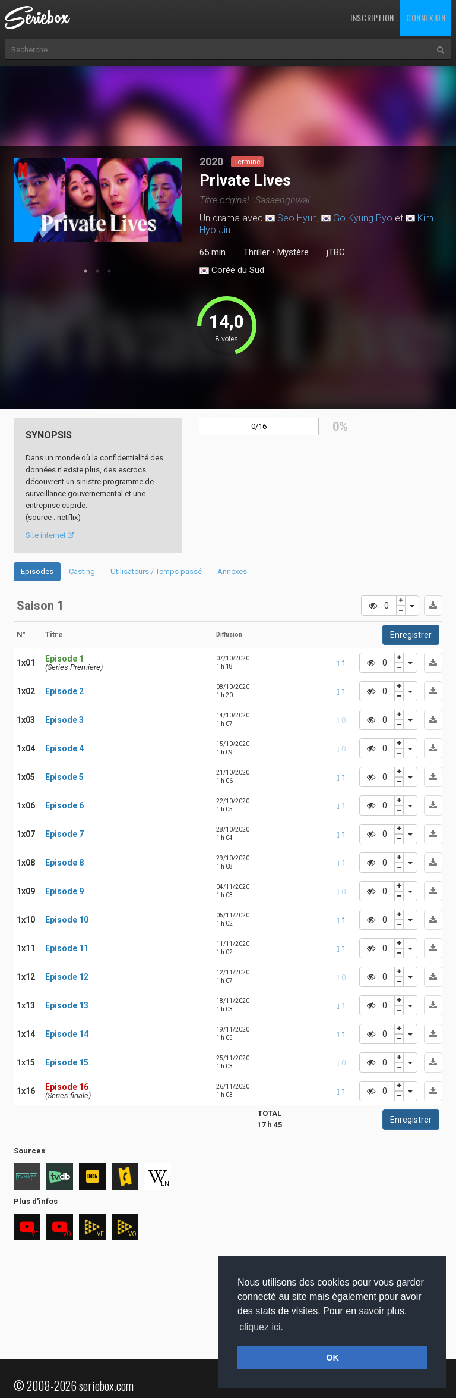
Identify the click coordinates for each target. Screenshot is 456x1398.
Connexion (425, 17)
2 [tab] (97, 271)
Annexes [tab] (232, 571)
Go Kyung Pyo (362, 218)
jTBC (336, 252)
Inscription (372, 17)
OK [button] (332, 1357)
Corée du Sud (232, 270)
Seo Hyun (297, 218)
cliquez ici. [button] (261, 1327)
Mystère (293, 252)
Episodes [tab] (37, 571)
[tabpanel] (98, 200)
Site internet (50, 535)
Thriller (256, 252)
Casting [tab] (82, 571)
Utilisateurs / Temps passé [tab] (156, 571)
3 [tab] (109, 271)
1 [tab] (85, 271)
